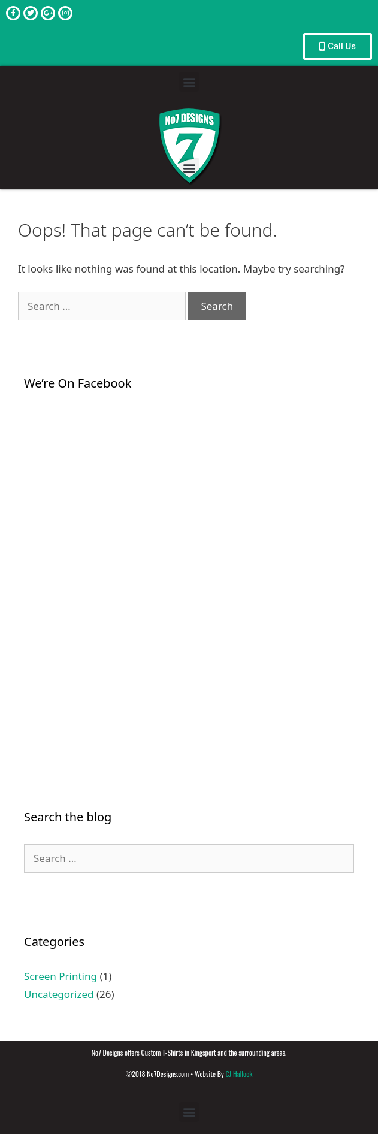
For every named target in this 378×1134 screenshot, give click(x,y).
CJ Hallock (238, 1074)
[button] (189, 82)
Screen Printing (60, 976)
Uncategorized (59, 994)
